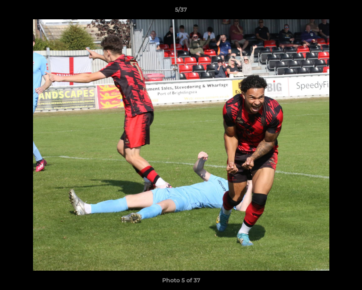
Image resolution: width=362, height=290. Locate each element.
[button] (347, 11)
